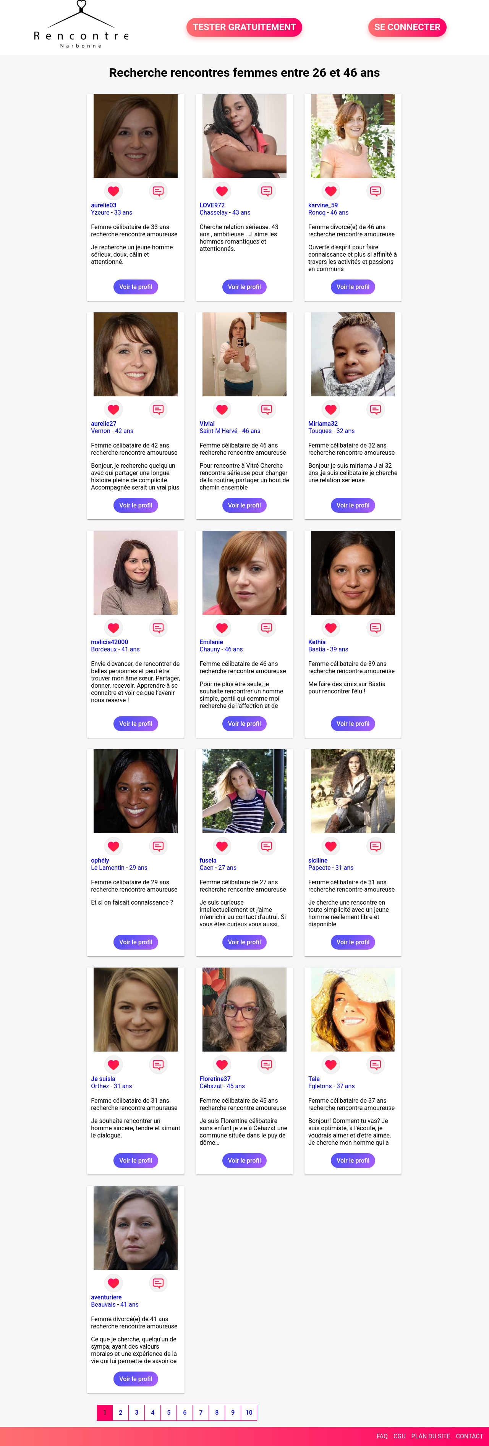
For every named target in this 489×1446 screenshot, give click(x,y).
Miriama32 (323, 423)
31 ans (344, 867)
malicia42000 (109, 642)
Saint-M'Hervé (219, 431)
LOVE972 (212, 205)
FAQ (382, 1436)
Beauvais (103, 1304)
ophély (100, 860)
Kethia (316, 642)
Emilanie (211, 642)
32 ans (346, 431)
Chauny (210, 649)
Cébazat (211, 1086)
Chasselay (214, 212)
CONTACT (469, 1436)
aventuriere (106, 1297)
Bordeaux (104, 649)
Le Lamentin (108, 867)
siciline (317, 860)
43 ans (241, 212)
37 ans (346, 1086)
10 (249, 1412)
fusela (208, 860)
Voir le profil (135, 287)
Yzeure (100, 212)
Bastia (316, 649)
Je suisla (103, 1078)
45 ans (236, 1086)
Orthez (100, 1086)
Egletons (320, 1086)
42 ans (124, 431)
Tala (314, 1078)
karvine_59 (323, 205)
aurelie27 (104, 423)
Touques (320, 431)
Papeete (319, 867)
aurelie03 (104, 205)
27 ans (227, 867)
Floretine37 (215, 1078)
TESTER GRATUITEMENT (244, 27)
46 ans (339, 212)
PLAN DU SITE (430, 1436)
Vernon (100, 431)
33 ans (123, 212)
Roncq (316, 212)
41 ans (130, 649)
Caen (207, 867)
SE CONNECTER (407, 27)
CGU (399, 1436)
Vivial (207, 423)
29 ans (138, 867)
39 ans (339, 649)
